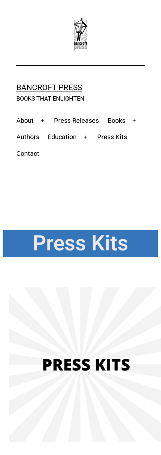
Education (62, 137)
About (25, 120)
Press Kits (112, 137)
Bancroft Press (49, 87)
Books (116, 120)
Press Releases (76, 120)
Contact (27, 153)
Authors (27, 137)
